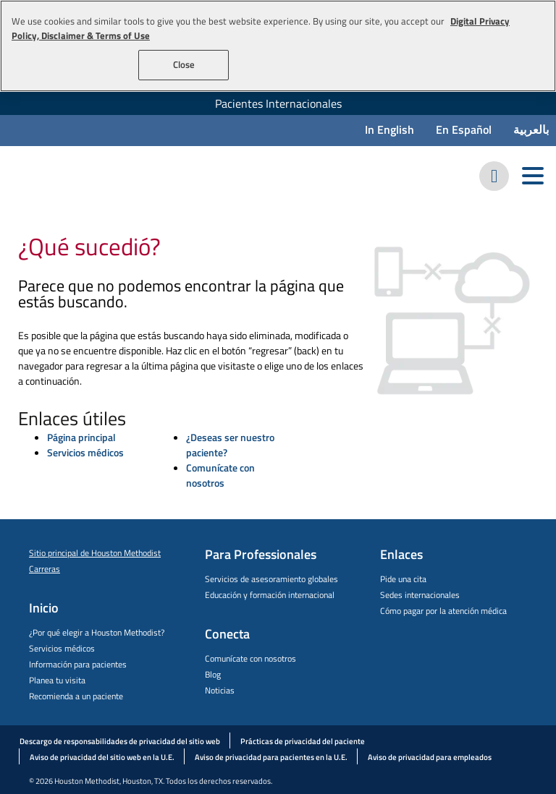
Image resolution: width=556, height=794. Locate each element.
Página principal (81, 437)
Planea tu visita (57, 680)
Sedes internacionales (420, 595)
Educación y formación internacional (269, 595)
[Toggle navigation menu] (532, 176)
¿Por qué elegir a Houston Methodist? (96, 632)
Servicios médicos (85, 452)
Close (184, 64)
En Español (464, 129)
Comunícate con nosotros (220, 475)
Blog (213, 674)
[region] (278, 46)
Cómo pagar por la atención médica (443, 611)
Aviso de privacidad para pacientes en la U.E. (271, 757)
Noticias (220, 690)
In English (389, 129)
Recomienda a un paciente (76, 696)
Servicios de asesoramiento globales (271, 579)
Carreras (44, 569)
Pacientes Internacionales (278, 103)
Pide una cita (403, 579)
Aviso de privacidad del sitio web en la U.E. (102, 757)
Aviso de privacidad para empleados (430, 757)
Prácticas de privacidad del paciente (302, 741)
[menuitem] (278, 103)
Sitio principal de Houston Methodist (95, 553)
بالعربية (531, 129)
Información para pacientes (78, 664)
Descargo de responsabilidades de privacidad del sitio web (120, 741)
